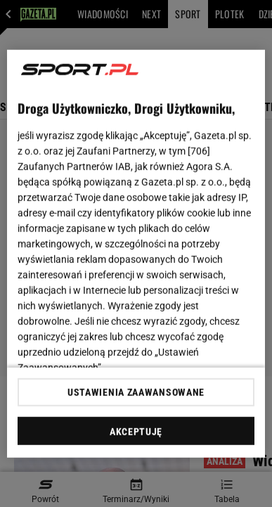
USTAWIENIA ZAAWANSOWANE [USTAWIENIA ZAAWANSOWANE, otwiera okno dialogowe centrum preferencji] (136, 392)
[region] (136, 253)
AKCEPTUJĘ (136, 431)
